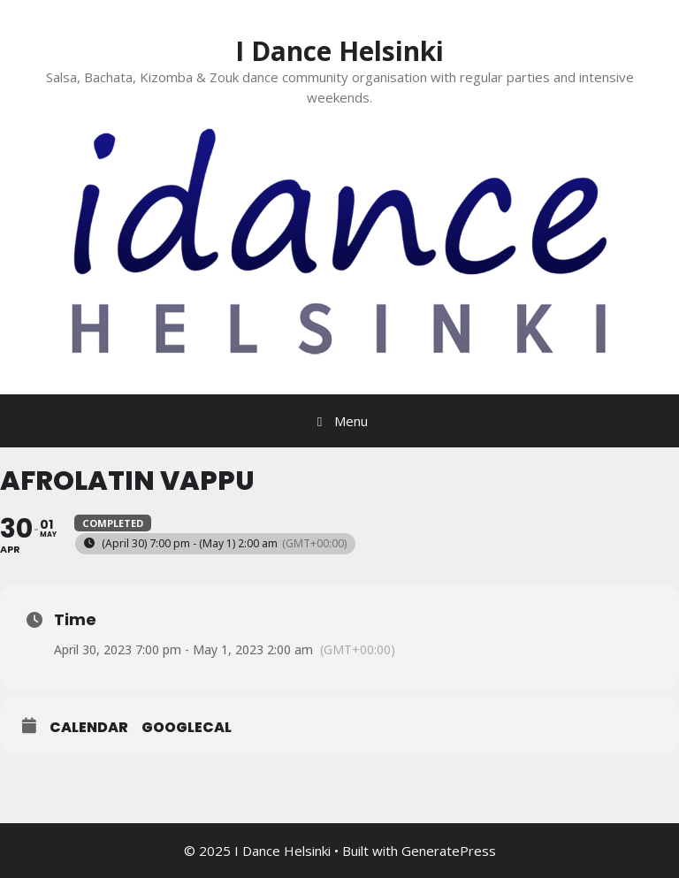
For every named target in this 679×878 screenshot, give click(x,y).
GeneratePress (448, 850)
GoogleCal (186, 728)
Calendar (89, 728)
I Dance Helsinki (339, 51)
